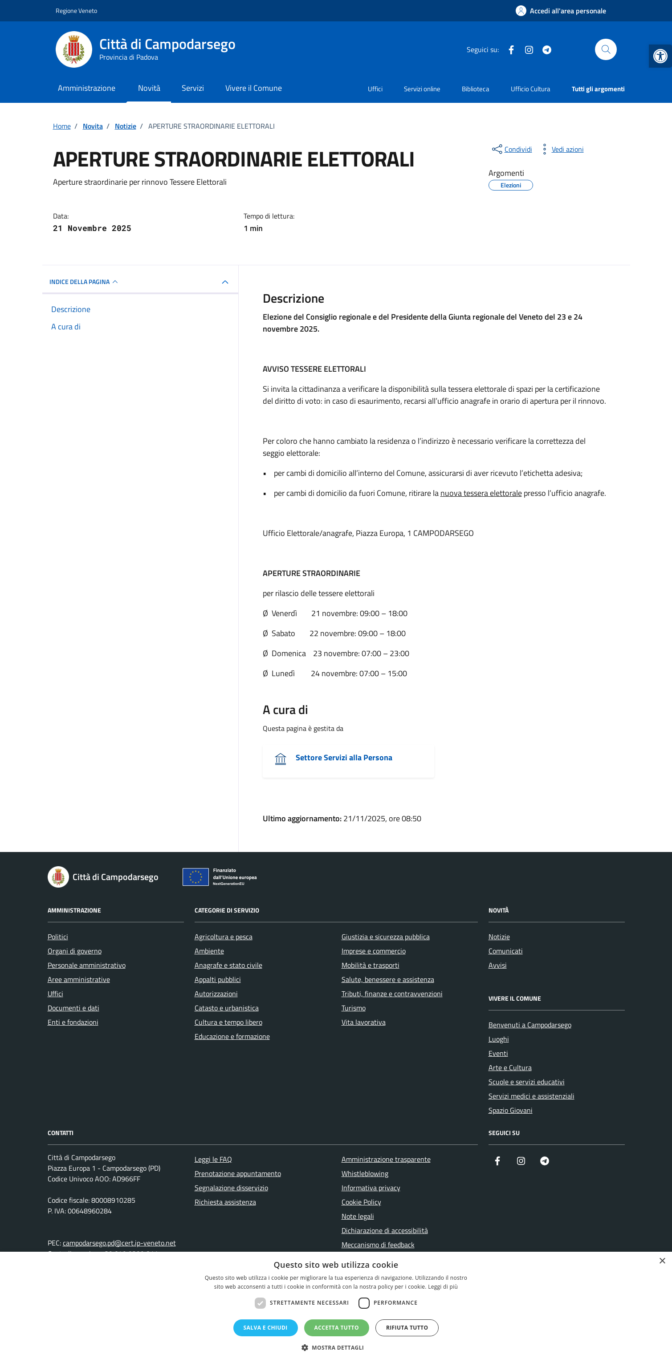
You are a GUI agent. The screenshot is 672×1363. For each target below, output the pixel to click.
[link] (660, 56)
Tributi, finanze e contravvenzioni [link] (392, 993)
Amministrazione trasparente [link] (386, 1159)
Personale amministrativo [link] (87, 965)
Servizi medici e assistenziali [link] (531, 1096)
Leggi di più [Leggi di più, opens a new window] (443, 1286)
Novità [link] (149, 88)
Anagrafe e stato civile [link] (228, 965)
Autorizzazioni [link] (216, 993)
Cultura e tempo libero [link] (228, 1022)
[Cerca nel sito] (605, 49)
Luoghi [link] (499, 1039)
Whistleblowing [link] (365, 1173)
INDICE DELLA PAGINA (84, 281)
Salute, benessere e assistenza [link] (388, 979)
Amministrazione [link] (86, 88)
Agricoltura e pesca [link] (224, 936)
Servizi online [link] (422, 89)
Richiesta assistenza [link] (225, 1202)
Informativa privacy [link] (371, 1187)
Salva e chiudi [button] (266, 1327)
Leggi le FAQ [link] (213, 1159)
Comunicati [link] (506, 950)
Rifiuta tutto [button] (407, 1327)
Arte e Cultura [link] (510, 1067)
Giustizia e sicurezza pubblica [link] (386, 936)
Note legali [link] (358, 1216)
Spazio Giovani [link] (511, 1110)
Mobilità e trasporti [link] (370, 965)
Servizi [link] (193, 88)
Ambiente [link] (209, 950)
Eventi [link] (498, 1053)
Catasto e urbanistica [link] (227, 1007)
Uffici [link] (375, 89)
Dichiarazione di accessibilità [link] (385, 1230)
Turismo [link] (354, 1007)
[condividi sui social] (511, 149)
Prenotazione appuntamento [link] (238, 1173)
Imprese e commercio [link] (374, 950)
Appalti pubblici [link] (218, 979)
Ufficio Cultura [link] (530, 89)
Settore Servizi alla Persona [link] (344, 757)
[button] (336, 1347)
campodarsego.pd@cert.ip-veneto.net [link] (119, 1242)
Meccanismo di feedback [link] (378, 1244)
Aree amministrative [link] (79, 979)
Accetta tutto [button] (336, 1327)
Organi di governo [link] (75, 950)
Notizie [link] (499, 936)
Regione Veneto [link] (76, 10)
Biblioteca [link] (475, 89)
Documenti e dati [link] (73, 1007)
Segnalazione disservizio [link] (231, 1187)
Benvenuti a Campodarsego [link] (530, 1024)
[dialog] (336, 1307)
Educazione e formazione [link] (232, 1036)
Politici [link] (58, 936)
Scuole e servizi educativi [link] (527, 1081)
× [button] (662, 1261)
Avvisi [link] (498, 965)
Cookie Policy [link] (361, 1202)
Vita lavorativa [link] (364, 1022)
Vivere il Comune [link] (253, 88)
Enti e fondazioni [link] (73, 1022)
